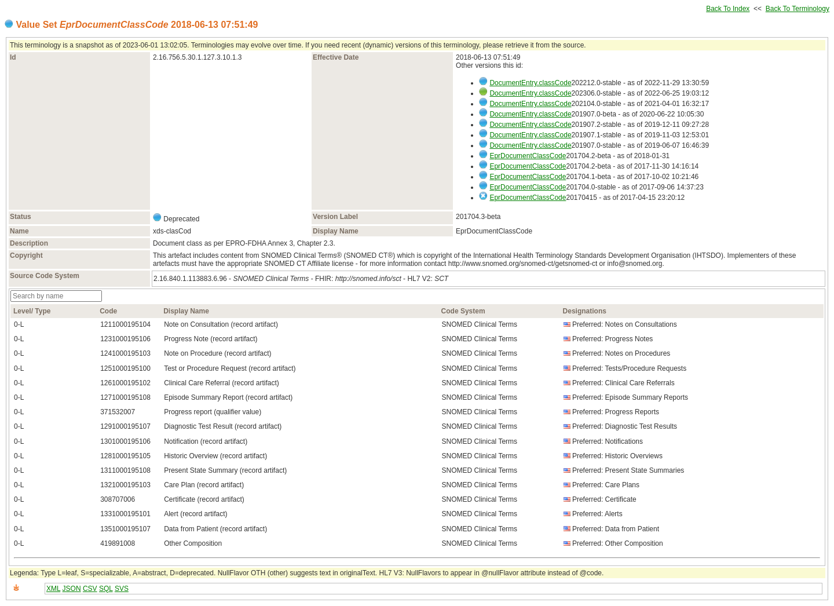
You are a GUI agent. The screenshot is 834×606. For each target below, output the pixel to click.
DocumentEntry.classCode (530, 83)
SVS (122, 589)
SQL (106, 589)
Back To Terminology (797, 9)
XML (53, 589)
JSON (72, 589)
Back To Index (727, 9)
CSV (90, 589)
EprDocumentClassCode (527, 156)
